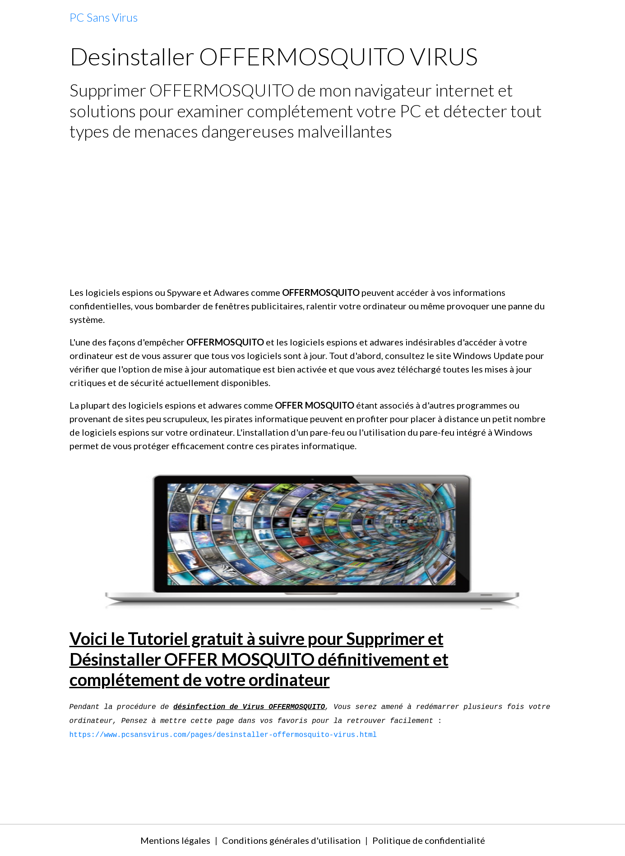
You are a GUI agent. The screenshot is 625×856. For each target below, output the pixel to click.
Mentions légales (175, 840)
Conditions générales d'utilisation (291, 840)
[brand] (103, 17)
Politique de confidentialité (428, 840)
